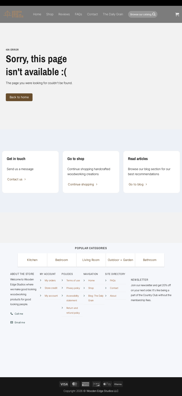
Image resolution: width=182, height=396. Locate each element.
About (113, 295)
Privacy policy (73, 288)
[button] (177, 14)
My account (51, 295)
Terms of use (73, 280)
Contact (92, 14)
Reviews (64, 14)
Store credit (51, 287)
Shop (49, 14)
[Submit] (154, 14)
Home (37, 14)
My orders (50, 280)
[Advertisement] (91, 227)
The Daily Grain (113, 14)
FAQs (78, 14)
